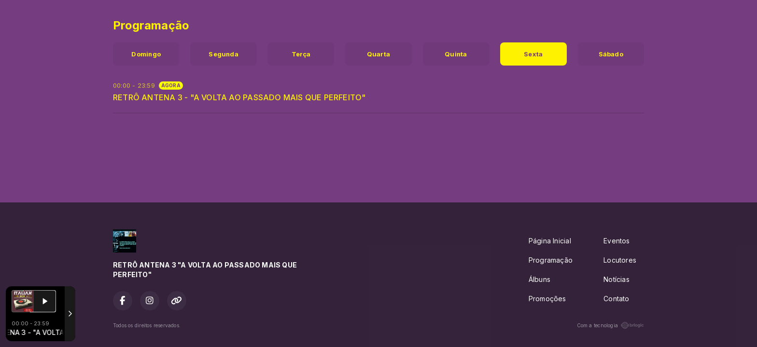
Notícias (616, 279)
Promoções (547, 298)
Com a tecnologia (610, 325)
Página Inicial (550, 241)
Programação (551, 260)
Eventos (616, 241)
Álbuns (539, 279)
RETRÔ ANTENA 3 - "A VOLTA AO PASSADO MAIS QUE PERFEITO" (239, 97)
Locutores (619, 260)
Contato (616, 298)
